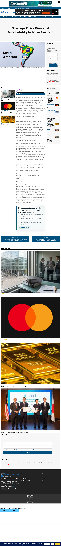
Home (13, 8)
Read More (14, 486)
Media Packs (28, 8)
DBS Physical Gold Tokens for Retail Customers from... (51, 125)
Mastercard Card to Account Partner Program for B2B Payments (7, 112)
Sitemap (43, 478)
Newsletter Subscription (26, 478)
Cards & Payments (4, 110)
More (53, 16)
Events (47, 16)
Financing (28, 24)
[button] (58, 16)
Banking (2, 98)
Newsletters (22, 8)
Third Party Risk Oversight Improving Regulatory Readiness (50, 137)
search (43, 482)
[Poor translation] (14, 510)
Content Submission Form (26, 480)
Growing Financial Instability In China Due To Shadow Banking (15, 239)
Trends (14, 16)
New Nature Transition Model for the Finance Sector (51, 113)
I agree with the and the (53, 62)
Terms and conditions (53, 62)
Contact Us (23, 485)
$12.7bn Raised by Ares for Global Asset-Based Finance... (51, 119)
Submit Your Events (25, 483)
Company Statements (26, 16)
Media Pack (54, 79)
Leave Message (51, 81)
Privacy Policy (44, 476)
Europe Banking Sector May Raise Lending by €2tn (7, 100)
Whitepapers (38, 16)
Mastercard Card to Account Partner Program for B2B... (51, 107)
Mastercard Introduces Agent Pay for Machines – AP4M (50, 100)
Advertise (17, 8)
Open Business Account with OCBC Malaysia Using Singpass (50, 131)
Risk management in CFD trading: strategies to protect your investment (45, 239)
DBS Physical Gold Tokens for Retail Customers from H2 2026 (7, 125)
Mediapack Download (25, 476)
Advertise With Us (25, 482)
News (8, 16)
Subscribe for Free (25, 227)
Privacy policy (55, 63)
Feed (42, 480)
